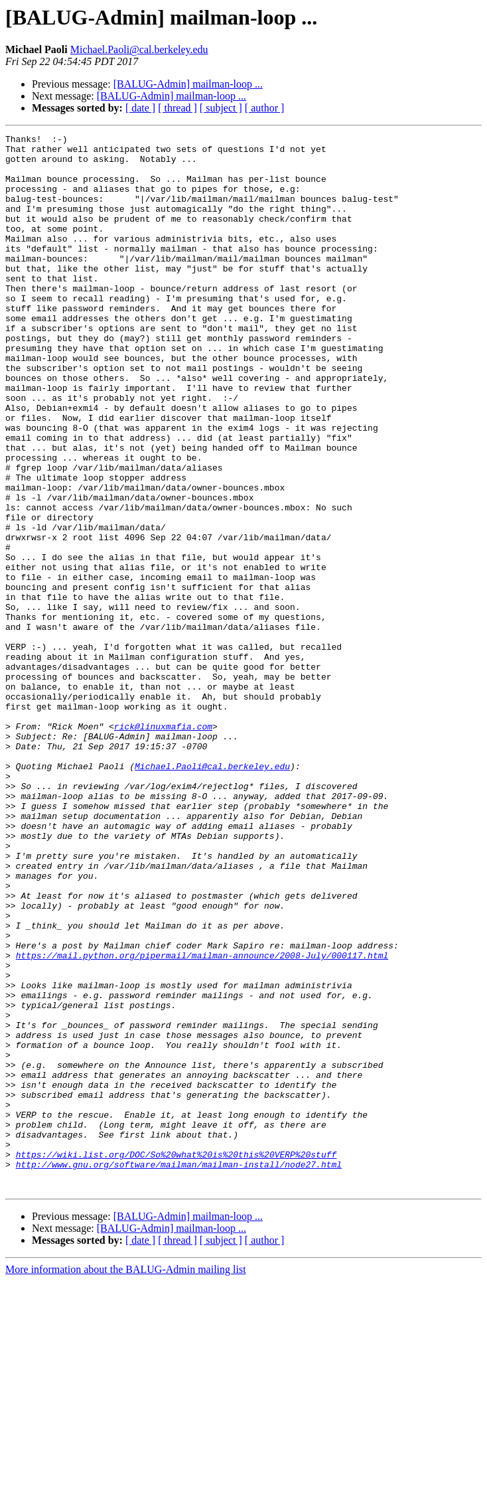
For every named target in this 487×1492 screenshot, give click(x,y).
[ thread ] (177, 107)
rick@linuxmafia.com (163, 846)
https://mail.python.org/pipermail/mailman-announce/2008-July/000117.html (202, 1120)
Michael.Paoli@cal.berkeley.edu (139, 49)
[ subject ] (221, 107)
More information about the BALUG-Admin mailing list (125, 1480)
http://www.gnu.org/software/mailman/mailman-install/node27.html (179, 1371)
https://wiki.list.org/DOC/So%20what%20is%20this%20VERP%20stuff (176, 1359)
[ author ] (265, 107)
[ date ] (140, 107)
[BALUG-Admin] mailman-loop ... (188, 84)
